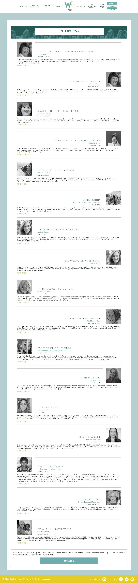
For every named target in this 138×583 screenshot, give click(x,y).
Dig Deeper (81, 6)
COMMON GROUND (90, 378)
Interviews (22, 6)
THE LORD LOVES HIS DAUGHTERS (55, 289)
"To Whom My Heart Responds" (55, 529)
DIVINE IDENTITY (92, 200)
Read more (22, 65)
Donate (112, 3)
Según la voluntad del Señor (82, 261)
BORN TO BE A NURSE (89, 437)
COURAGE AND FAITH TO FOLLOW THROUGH (77, 140)
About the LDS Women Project (93, 6)
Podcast (57, 6)
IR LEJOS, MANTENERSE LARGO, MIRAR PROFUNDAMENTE (67, 52)
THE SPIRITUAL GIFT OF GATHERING (56, 170)
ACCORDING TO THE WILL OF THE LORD (58, 229)
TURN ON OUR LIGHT (48, 407)
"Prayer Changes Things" (52, 466)
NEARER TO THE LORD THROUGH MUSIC (58, 111)
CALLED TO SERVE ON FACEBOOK (54, 348)
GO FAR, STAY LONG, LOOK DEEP (84, 81)
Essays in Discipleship (33, 6)
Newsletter (113, 6)
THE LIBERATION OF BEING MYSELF (82, 318)
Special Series (46, 6)
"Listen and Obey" (90, 499)
